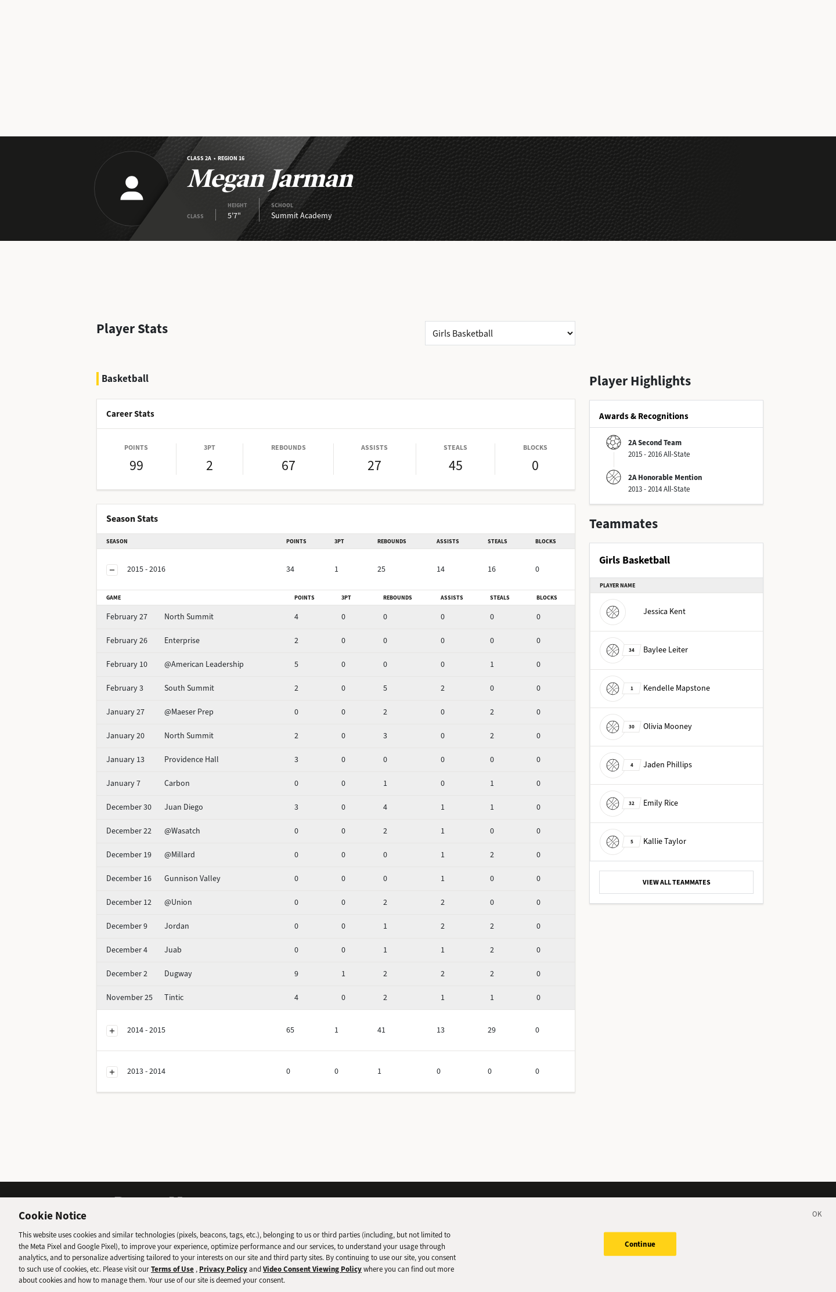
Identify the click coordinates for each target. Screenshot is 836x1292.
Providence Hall (162, 759)
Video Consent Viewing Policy (312, 1277)
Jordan (147, 926)
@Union (149, 902)
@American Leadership (175, 664)
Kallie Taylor (643, 841)
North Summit (160, 616)
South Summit (160, 688)
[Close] (817, 1224)
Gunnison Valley (163, 878)
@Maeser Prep (160, 711)
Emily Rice (639, 803)
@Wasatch (153, 830)
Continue (640, 1252)
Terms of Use (172, 1277)
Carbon (148, 783)
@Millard (150, 854)
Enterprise (153, 640)
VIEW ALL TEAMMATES (677, 882)
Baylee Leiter (644, 649)
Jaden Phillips (646, 764)
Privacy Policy (223, 1277)
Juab (144, 949)
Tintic (144, 997)
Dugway (149, 973)
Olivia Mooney (646, 726)
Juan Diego (154, 807)
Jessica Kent (643, 611)
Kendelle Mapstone (655, 688)
